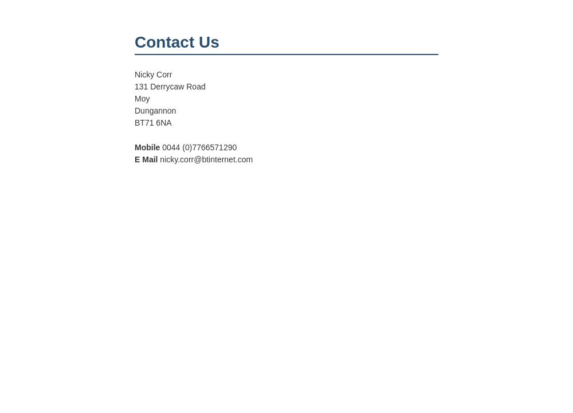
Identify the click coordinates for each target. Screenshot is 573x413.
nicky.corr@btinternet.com (188, 361)
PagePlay (432, 361)
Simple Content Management (402, 353)
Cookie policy (426, 369)
